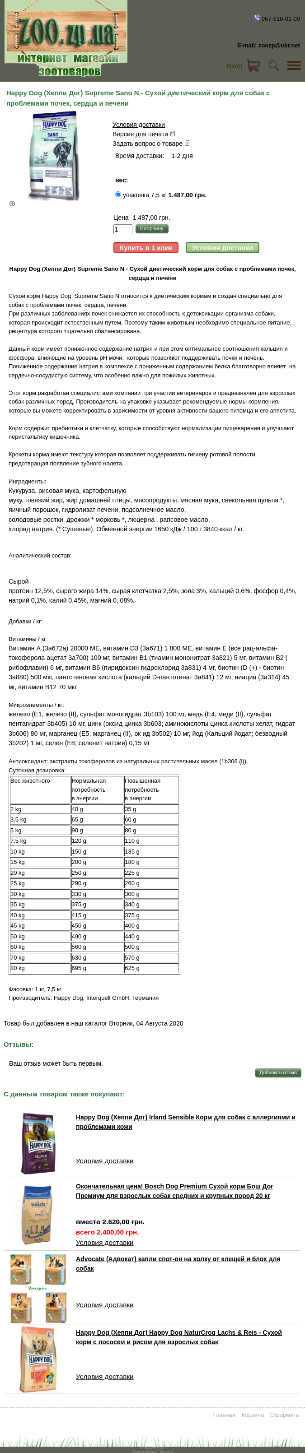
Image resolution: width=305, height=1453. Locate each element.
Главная (224, 1414)
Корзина (253, 1414)
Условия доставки (139, 124)
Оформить (284, 1414)
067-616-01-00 (276, 17)
